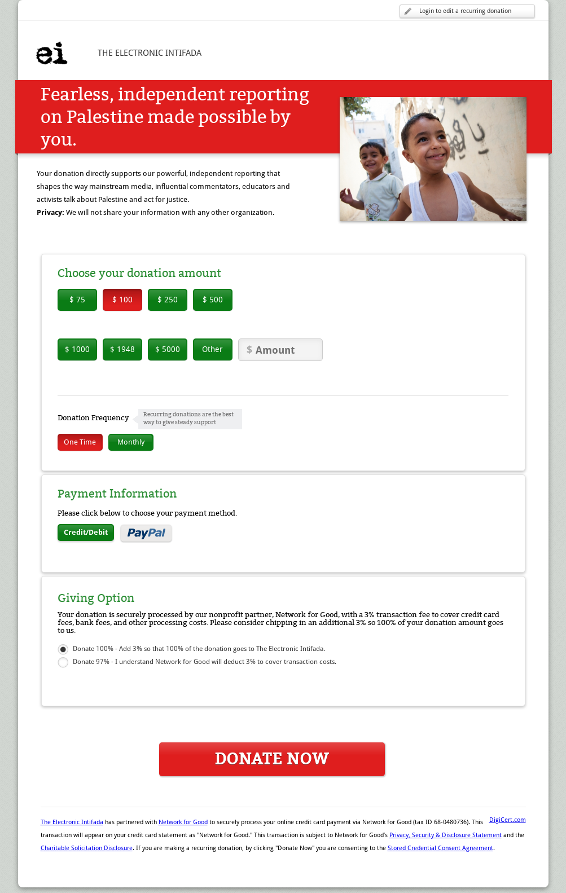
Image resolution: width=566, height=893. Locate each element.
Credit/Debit (86, 532)
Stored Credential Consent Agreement (440, 848)
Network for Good (183, 822)
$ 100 (122, 299)
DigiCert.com (507, 820)
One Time (80, 442)
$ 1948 (122, 349)
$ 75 (77, 299)
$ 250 (167, 299)
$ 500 (213, 299)
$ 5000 (167, 349)
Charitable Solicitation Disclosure (87, 848)
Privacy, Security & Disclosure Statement (445, 835)
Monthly (130, 442)
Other (212, 349)
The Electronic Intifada (72, 822)
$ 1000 (77, 349)
